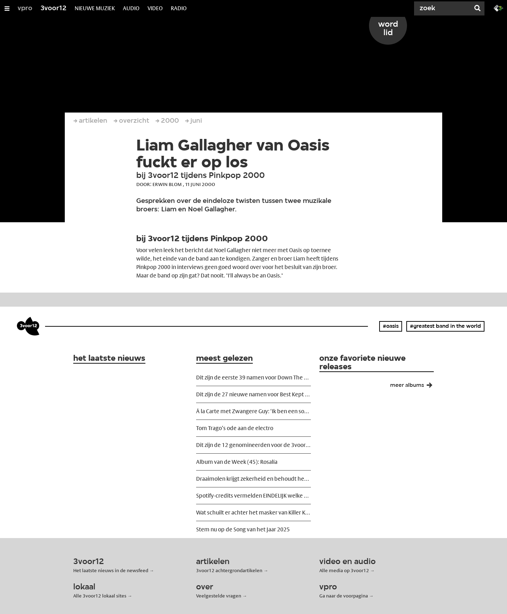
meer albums (414, 386)
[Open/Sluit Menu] (7, 8)
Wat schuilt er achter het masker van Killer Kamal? (253, 513)
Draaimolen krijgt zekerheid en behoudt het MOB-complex (253, 479)
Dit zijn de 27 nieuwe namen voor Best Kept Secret (253, 394)
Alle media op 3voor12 (344, 570)
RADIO (179, 8)
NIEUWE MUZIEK (95, 8)
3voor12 (53, 8)
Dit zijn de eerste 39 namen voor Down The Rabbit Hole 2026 (253, 377)
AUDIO (131, 8)
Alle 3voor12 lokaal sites (99, 596)
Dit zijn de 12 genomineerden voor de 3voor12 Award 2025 (253, 445)
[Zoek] (444, 8)
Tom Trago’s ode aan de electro (234, 428)
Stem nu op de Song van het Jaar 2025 (243, 529)
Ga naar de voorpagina (343, 596)
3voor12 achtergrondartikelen (229, 570)
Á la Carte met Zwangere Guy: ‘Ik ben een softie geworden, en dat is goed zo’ (253, 411)
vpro (25, 8)
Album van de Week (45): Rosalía (236, 462)
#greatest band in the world (445, 326)
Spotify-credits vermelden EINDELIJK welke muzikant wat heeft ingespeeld (253, 496)
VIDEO (155, 8)
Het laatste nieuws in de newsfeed (110, 570)
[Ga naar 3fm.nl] (499, 8)
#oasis (391, 326)
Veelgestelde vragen (218, 596)
